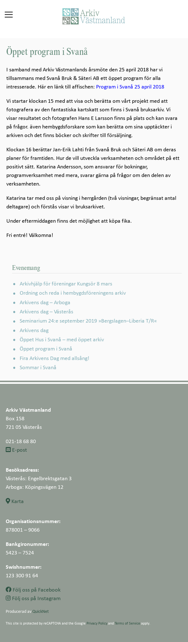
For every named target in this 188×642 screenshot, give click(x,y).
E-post (16, 450)
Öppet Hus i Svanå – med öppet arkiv (62, 339)
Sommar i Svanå (38, 367)
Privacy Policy (97, 623)
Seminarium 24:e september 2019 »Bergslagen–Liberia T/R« (88, 321)
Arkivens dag (34, 330)
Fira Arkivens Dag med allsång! (54, 358)
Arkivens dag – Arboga (45, 302)
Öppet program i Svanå (46, 348)
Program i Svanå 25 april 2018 (130, 86)
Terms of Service (127, 623)
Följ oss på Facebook (33, 589)
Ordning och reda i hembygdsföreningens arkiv (73, 293)
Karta (15, 501)
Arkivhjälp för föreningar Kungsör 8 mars (66, 283)
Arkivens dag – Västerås (46, 311)
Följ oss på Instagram (33, 598)
